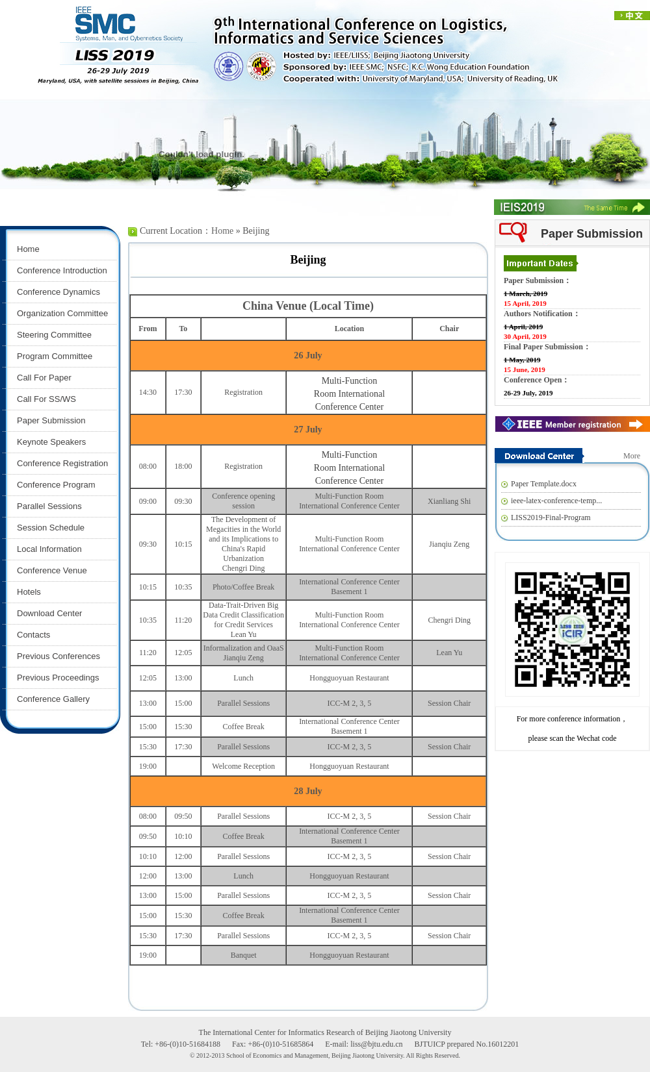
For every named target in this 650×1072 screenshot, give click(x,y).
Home (222, 231)
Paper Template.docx (544, 483)
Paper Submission (592, 233)
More (631, 455)
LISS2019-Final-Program (551, 517)
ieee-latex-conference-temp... (556, 500)
